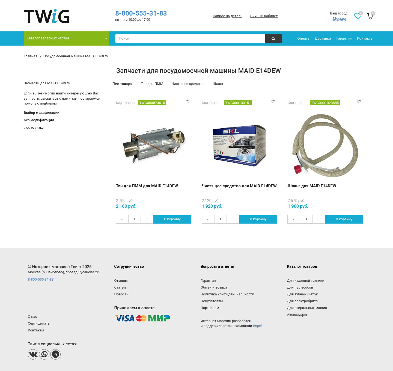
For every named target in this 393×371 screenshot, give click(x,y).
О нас (32, 316)
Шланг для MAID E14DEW (312, 185)
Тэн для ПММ (152, 84)
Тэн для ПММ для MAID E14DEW (147, 185)
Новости (121, 294)
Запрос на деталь (227, 16)
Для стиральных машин (307, 308)
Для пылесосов (300, 287)
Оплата (303, 38)
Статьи (120, 287)
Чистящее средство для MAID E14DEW (239, 185)
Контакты (365, 38)
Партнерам (210, 308)
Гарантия (344, 38)
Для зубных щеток (302, 294)
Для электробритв (302, 301)
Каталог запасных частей (47, 38)
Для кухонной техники (305, 280)
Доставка (323, 38)
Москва (339, 18)
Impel (257, 326)
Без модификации (39, 120)
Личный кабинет (264, 16)
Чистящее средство (187, 84)
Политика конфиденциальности (227, 294)
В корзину (172, 219)
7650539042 (34, 128)
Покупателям (212, 301)
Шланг (218, 84)
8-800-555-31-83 (141, 13)
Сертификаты (39, 323)
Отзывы (121, 280)
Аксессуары (297, 315)
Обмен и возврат (215, 287)
